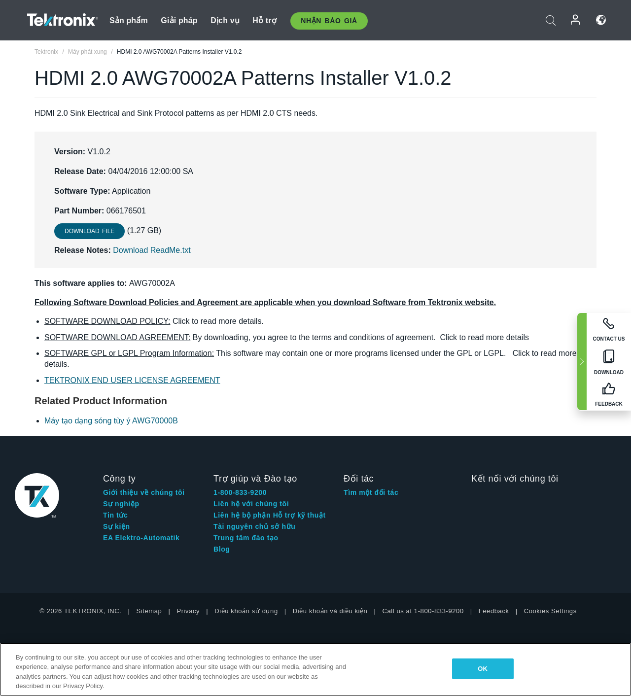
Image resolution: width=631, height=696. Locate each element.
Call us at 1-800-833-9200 (422, 611)
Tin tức (115, 515)
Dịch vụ (225, 20)
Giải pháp (179, 20)
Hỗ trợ (264, 20)
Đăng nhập (576, 20)
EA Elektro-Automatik (141, 538)
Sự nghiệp (121, 504)
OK (483, 668)
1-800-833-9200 (240, 492)
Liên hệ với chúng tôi (251, 504)
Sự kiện (116, 526)
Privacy (188, 611)
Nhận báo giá (329, 21)
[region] (315, 669)
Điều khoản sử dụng (246, 611)
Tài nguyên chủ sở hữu (254, 526)
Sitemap (149, 611)
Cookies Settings (550, 611)
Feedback (494, 611)
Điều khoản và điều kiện (330, 611)
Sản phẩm (128, 20)
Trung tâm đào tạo (246, 538)
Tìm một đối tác (371, 492)
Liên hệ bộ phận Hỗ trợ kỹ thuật (269, 515)
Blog (221, 549)
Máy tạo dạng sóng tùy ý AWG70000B (111, 421)
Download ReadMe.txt (151, 250)
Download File (89, 231)
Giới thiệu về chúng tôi (144, 492)
